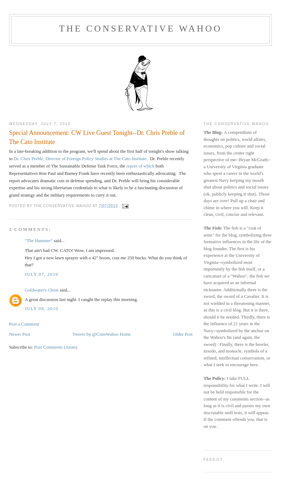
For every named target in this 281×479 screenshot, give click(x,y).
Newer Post (19, 334)
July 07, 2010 (42, 274)
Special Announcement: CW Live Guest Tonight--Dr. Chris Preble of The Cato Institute (97, 137)
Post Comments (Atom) (55, 347)
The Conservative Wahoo (140, 28)
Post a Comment (24, 324)
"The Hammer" (39, 240)
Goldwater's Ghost (42, 290)
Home (125, 334)
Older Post (182, 334)
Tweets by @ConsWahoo (95, 334)
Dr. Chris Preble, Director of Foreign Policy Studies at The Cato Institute (79, 158)
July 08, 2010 (42, 308)
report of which (141, 166)
